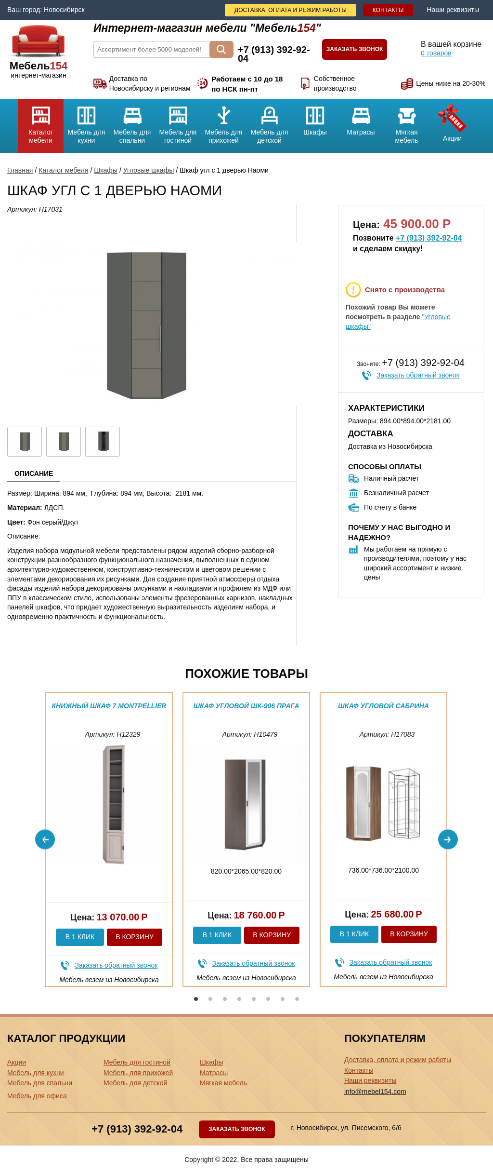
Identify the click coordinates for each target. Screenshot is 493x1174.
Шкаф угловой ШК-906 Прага (246, 706)
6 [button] (268, 999)
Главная (20, 170)
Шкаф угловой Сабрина (383, 706)
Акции (452, 120)
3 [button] (225, 999)
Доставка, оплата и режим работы (290, 10)
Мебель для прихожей (223, 121)
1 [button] (196, 999)
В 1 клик (79, 937)
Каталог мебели (41, 121)
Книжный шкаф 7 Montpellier (109, 706)
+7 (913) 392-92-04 (429, 238)
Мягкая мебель (406, 121)
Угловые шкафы (148, 170)
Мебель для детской (269, 121)
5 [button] (254, 999)
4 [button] (239, 999)
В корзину (135, 937)
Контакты (388, 10)
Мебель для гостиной (178, 121)
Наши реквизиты (453, 9)
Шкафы (315, 117)
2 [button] (210, 999)
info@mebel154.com (375, 1091)
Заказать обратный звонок (417, 375)
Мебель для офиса (37, 1096)
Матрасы (361, 117)
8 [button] (297, 999)
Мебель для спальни (132, 121)
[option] (109, 839)
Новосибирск (64, 9)
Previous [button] (45, 840)
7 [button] (282, 999)
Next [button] (448, 840)
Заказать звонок (354, 49)
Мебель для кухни (86, 121)
